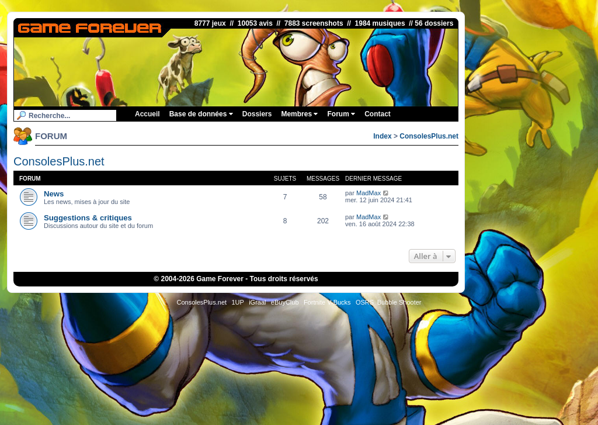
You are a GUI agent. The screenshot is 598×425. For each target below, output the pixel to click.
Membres (299, 114)
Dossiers (257, 114)
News (54, 193)
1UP (237, 302)
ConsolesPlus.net (428, 136)
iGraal (257, 302)
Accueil (147, 114)
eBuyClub (285, 302)
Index (382, 136)
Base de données (201, 114)
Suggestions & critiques (88, 217)
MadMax (368, 192)
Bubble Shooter (399, 302)
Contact (377, 114)
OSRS (365, 302)
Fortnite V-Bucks (327, 302)
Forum (341, 114)
